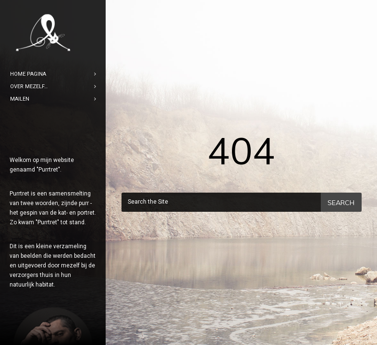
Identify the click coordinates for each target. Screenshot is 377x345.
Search (341, 202)
